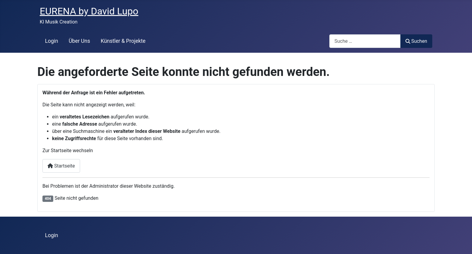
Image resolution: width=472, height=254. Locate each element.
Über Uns (79, 41)
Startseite (61, 166)
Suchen (416, 41)
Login (51, 41)
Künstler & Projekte (123, 41)
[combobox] (365, 41)
